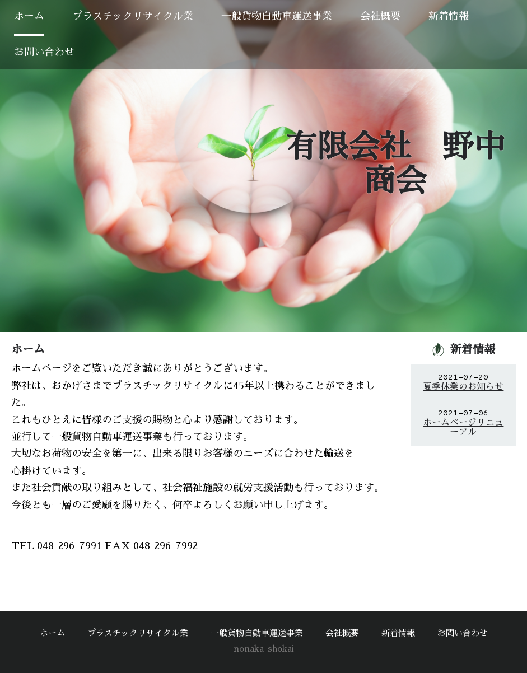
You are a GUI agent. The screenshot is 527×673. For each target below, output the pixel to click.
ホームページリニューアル (463, 427)
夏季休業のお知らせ (463, 386)
